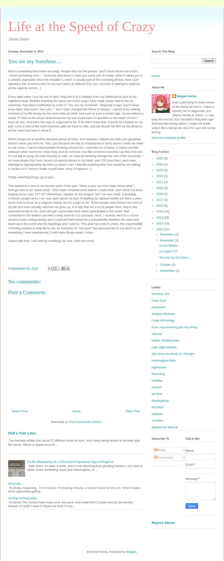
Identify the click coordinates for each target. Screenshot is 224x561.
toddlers (157, 414)
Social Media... (169, 245)
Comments (163, 457)
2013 (160, 223)
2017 (160, 200)
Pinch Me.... (16, 483)
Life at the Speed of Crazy (81, 26)
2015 (160, 211)
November (167, 240)
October (166, 264)
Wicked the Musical (165, 427)
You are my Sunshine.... (175, 257)
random (157, 387)
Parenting (158, 374)
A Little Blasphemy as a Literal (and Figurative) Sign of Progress (70, 461)
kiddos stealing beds (165, 340)
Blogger (131, 552)
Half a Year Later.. (23, 433)
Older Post (133, 411)
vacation (157, 420)
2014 (160, 217)
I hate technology (163, 320)
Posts (160, 450)
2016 (160, 205)
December (167, 234)
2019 (160, 193)
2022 (160, 176)
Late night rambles (164, 347)
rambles (157, 380)
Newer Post (19, 411)
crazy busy (159, 300)
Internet (157, 334)
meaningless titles (164, 360)
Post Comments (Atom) (85, 422)
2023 (160, 170)
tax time (157, 394)
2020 (160, 188)
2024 (160, 164)
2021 (160, 182)
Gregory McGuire (163, 314)
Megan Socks (186, 96)
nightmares (159, 367)
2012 (160, 229)
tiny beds (158, 407)
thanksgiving (160, 400)
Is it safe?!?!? (168, 251)
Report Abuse (163, 523)
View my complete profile (168, 137)
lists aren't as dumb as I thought (173, 353)
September (168, 270)
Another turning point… (23, 498)
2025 (160, 158)
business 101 (161, 294)
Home (77, 411)
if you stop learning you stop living (174, 327)
